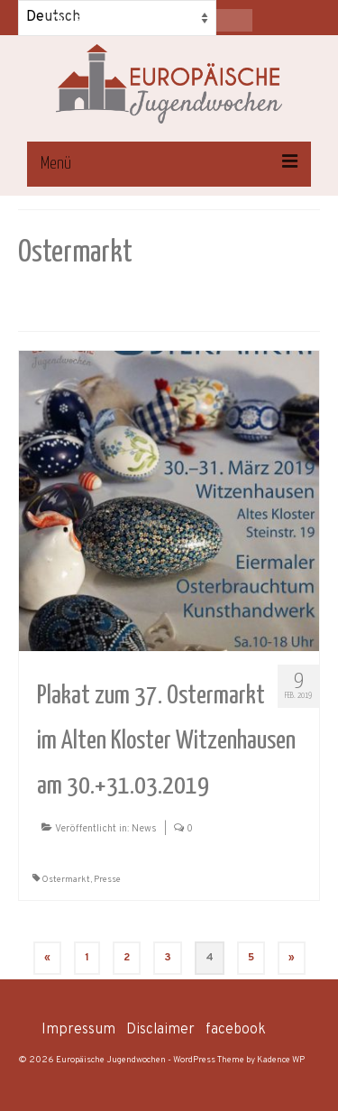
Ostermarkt (65, 880)
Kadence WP (281, 1060)
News (144, 828)
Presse (107, 880)
